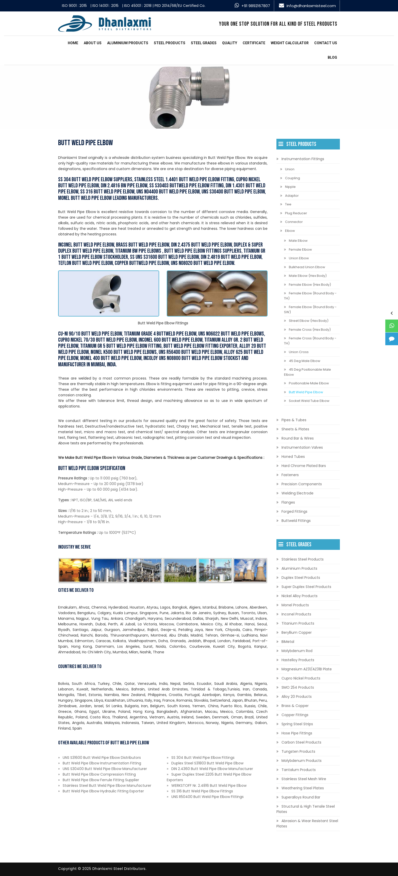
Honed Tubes (293, 456)
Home (73, 43)
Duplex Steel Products (300, 577)
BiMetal (287, 641)
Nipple (290, 186)
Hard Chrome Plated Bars (303, 465)
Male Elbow (298, 240)
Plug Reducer (296, 213)
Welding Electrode (297, 493)
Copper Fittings (294, 714)
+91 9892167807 (255, 5)
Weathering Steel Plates (302, 788)
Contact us (325, 43)
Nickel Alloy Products (299, 595)
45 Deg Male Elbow (304, 360)
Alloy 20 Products (296, 696)
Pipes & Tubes (293, 419)
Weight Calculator (290, 43)
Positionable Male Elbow (309, 383)
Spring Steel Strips (297, 724)
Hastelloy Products (297, 659)
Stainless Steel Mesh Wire (303, 778)
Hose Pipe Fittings (296, 733)
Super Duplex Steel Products (306, 586)
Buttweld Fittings (296, 520)
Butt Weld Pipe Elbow (306, 392)
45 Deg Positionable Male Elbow (307, 372)
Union (289, 169)
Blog (332, 57)
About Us (93, 43)
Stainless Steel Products (302, 559)
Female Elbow (300, 249)
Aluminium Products (127, 43)
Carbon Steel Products (301, 742)
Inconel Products (296, 614)
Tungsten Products (298, 751)
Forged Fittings (294, 511)
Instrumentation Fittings (302, 158)
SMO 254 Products (297, 687)
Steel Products (169, 43)
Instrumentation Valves (302, 447)
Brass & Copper (295, 705)
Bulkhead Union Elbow (307, 267)
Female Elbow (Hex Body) (310, 284)
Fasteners (290, 474)
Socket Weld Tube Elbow (309, 400)
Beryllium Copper (296, 632)
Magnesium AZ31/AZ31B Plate (306, 669)
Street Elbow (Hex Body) (308, 320)
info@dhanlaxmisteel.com (311, 5)
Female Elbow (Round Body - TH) (310, 296)
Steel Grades (204, 43)
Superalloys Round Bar (300, 797)
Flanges (288, 502)
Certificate (254, 43)
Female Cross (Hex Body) (310, 329)
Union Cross (299, 352)
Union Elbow (299, 258)
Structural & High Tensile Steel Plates (305, 809)
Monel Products (295, 605)
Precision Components (301, 484)
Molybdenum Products (301, 760)
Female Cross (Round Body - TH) (310, 341)
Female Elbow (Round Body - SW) (310, 309)
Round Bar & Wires (297, 438)
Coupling (292, 178)
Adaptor (292, 195)
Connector (294, 221)
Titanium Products (297, 623)
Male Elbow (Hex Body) (308, 275)
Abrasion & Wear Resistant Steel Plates (307, 823)
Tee (288, 204)
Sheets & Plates (295, 429)
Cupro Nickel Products (300, 678)
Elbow (290, 230)
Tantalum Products (298, 769)
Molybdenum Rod (296, 650)
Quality (229, 43)
